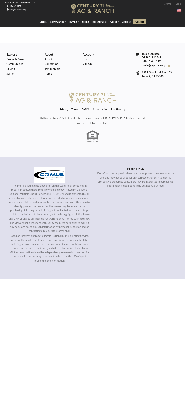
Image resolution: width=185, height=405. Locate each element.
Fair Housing (118, 108)
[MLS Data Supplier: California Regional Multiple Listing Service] (49, 174)
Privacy (64, 108)
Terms (75, 108)
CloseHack (102, 122)
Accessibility (100, 108)
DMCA (86, 108)
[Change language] (178, 10)
